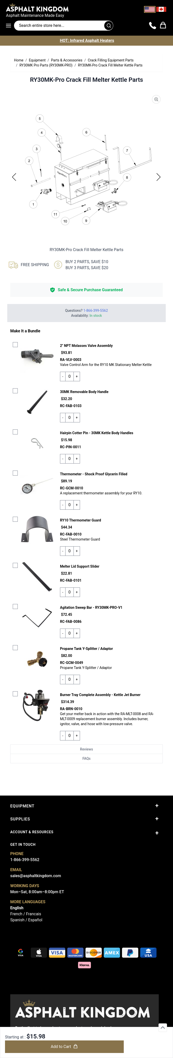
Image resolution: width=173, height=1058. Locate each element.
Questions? (86, 311)
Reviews (86, 749)
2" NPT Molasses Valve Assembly (86, 346)
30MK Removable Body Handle (84, 392)
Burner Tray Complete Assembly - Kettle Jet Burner (100, 695)
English (17, 907)
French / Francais (25, 914)
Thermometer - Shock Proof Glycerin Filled (93, 474)
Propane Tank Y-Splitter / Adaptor (86, 649)
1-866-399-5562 (24, 859)
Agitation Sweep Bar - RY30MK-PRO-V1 (91, 608)
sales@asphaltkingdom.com (35, 875)
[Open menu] (10, 25)
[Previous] (14, 177)
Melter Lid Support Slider (79, 566)
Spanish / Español (26, 920)
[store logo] (86, 7)
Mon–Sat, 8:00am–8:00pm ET (37, 891)
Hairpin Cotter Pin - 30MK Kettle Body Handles (96, 433)
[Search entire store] (63, 26)
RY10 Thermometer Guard (80, 520)
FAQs (86, 759)
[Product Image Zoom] (156, 99)
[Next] (159, 177)
